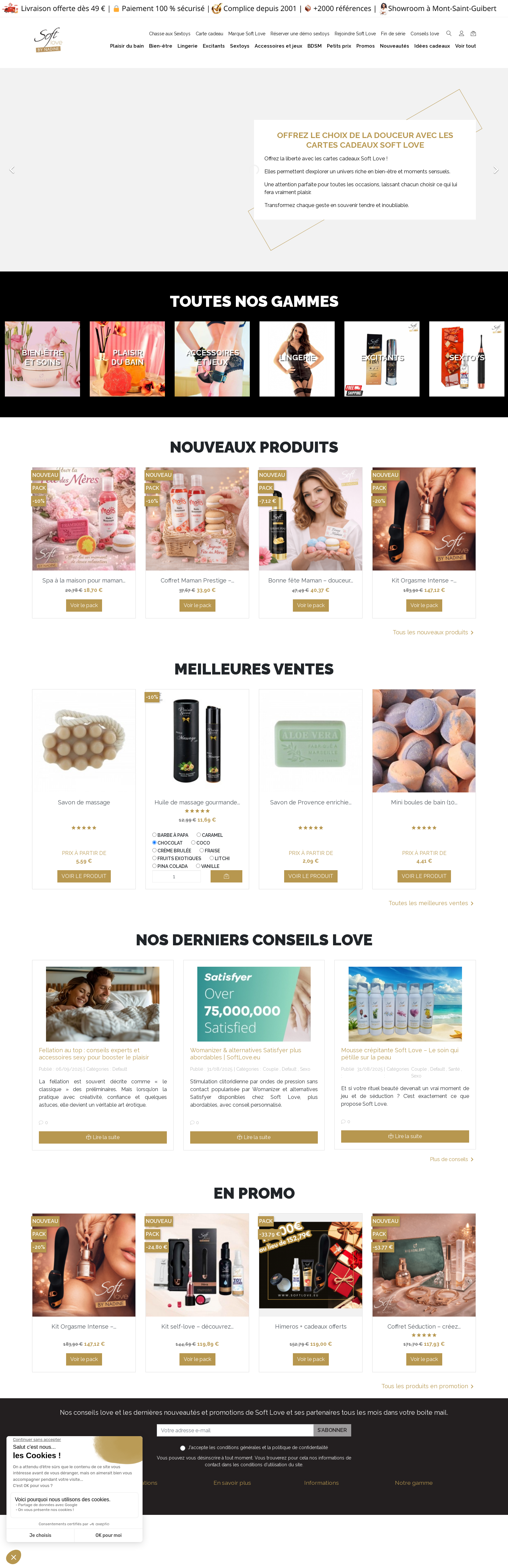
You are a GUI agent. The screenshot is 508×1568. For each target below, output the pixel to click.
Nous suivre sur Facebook (166, 1557)
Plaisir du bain (411, 1504)
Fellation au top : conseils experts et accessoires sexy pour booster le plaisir (94, 1054)
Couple (270, 1069)
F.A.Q (220, 1522)
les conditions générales (235, 1447)
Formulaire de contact (240, 1561)
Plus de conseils (453, 1159)
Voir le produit (84, 876)
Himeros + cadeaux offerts (311, 1326)
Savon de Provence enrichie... (311, 802)
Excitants (406, 1535)
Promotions (318, 1558)
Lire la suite (103, 1137)
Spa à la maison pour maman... (83, 580)
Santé (454, 1069)
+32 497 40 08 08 (156, 1507)
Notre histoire (230, 1532)
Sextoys (404, 1545)
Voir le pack (84, 605)
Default (119, 1069)
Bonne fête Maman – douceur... (310, 580)
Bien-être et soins (416, 1494)
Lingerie (404, 1525)
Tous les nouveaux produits (434, 633)
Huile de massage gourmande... (197, 802)
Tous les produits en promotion (428, 1386)
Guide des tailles (323, 1494)
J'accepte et (258, 1447)
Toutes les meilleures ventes (432, 903)
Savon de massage (84, 802)
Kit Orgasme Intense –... (424, 580)
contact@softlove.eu (160, 1494)
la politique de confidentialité (297, 1447)
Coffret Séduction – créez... (424, 1326)
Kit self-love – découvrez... (197, 1326)
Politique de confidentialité (245, 1512)
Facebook (126, 1558)
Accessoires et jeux (418, 1514)
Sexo (305, 1069)
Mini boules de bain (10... (424, 802)
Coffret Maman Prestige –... (197, 580)
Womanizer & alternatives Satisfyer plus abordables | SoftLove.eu (245, 1054)
